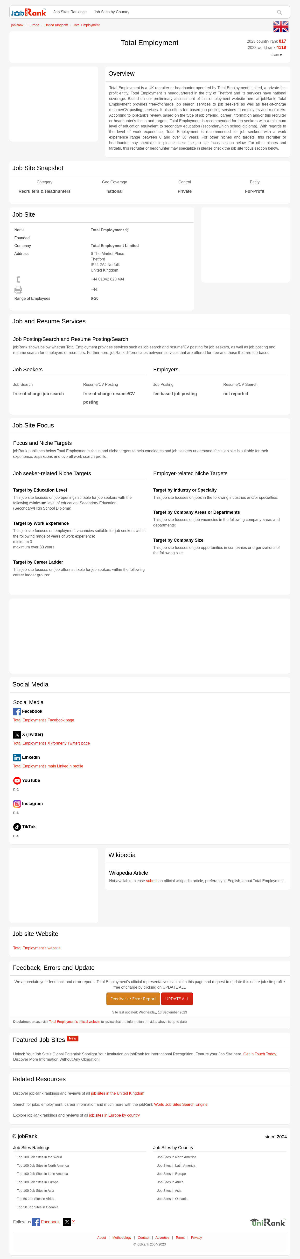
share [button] (276, 55)
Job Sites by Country (111, 12)
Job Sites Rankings (70, 12)
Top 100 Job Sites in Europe (38, 1182)
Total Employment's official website (74, 1022)
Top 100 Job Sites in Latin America (42, 1174)
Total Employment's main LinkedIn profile (48, 766)
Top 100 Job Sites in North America (43, 1165)
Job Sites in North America (176, 1157)
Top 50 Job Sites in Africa (35, 1199)
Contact (143, 1237)
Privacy (196, 1237)
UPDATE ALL (177, 998)
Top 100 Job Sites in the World (39, 1157)
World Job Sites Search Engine (181, 1104)
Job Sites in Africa (170, 1182)
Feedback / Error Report (133, 998)
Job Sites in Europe (171, 1174)
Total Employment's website (37, 948)
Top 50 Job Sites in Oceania (37, 1207)
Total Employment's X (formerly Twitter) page (51, 743)
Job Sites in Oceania (172, 1199)
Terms (180, 1237)
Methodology (122, 1237)
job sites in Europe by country (114, 1115)
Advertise (162, 1237)
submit (151, 881)
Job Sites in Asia (169, 1190)
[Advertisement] (53, 104)
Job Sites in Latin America (176, 1165)
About (101, 1237)
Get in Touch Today (259, 1054)
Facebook (46, 1221)
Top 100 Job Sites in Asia (35, 1190)
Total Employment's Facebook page (43, 720)
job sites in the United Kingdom (117, 1093)
